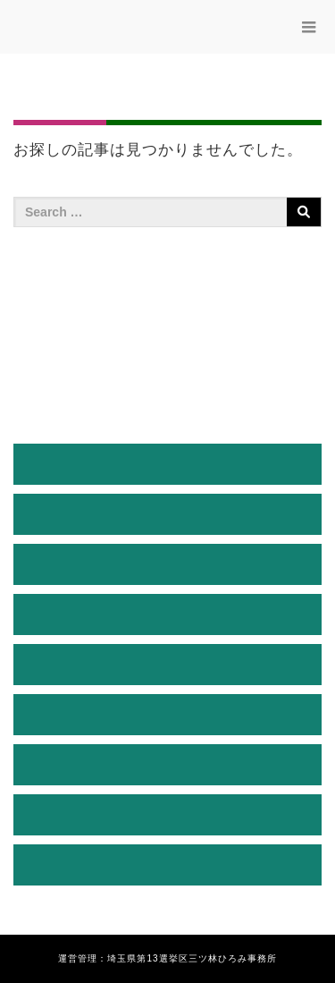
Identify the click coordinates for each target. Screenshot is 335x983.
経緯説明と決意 (168, 563)
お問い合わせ (168, 864)
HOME (167, 463)
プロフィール (168, 513)
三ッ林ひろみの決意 (168, 614)
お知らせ (168, 814)
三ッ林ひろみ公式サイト (124, 31)
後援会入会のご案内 (168, 764)
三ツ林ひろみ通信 (168, 664)
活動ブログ (168, 714)
